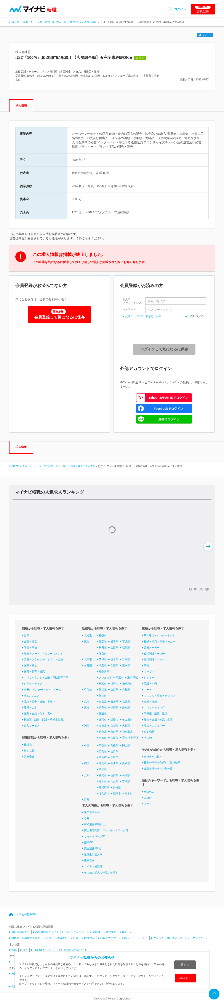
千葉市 (119, 677)
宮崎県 (126, 781)
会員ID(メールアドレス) (132, 301)
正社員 (28, 744)
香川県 (114, 763)
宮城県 (126, 641)
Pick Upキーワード (44, 949)
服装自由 (89, 860)
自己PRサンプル (74, 931)
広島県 (103, 751)
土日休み (149, 791)
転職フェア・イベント (135, 938)
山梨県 (114, 689)
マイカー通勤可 (93, 866)
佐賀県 (114, 775)
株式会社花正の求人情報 (83, 22)
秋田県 (103, 647)
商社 (146, 665)
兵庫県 (103, 731)
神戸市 (135, 737)
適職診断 (62, 938)
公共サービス (32, 725)
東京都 (126, 665)
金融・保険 (150, 701)
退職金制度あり (93, 854)
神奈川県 (104, 671)
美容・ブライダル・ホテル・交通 (43, 659)
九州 (86, 775)
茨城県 (103, 659)
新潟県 (103, 689)
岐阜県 (103, 707)
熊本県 (103, 781)
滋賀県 (103, 725)
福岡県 (103, 775)
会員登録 (203, 9)
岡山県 (126, 745)
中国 (86, 745)
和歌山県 (127, 731)
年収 (48, 938)
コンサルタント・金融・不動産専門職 (46, 677)
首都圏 (88, 665)
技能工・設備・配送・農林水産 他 (44, 719)
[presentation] (165, 331)
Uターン (127, 931)
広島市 (114, 757)
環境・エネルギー (154, 725)
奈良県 (114, 731)
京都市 (103, 737)
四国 (86, 763)
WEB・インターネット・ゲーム (42, 689)
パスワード (129, 309)
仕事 (75, 938)
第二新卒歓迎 (92, 812)
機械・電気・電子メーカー (159, 641)
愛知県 (126, 707)
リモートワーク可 (94, 836)
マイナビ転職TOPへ (25, 914)
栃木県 (114, 659)
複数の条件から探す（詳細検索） (163, 762)
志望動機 (95, 931)
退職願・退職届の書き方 (25, 938)
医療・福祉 (30, 665)
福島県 (126, 647)
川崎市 (114, 683)
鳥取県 (103, 745)
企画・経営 (30, 641)
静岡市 (103, 719)
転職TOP (14, 22)
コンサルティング (154, 707)
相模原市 (127, 683)
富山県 (103, 701)
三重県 (103, 713)
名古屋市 (127, 719)
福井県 (126, 701)
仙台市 (103, 653)
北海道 (88, 635)
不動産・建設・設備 (155, 713)
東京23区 (132, 677)
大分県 (114, 781)
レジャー (149, 677)
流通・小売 (150, 683)
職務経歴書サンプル (47, 931)
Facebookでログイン (168, 408)
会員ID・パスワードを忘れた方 (143, 316)
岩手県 (114, 641)
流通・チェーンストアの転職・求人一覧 (44, 22)
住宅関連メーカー (154, 653)
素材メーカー (152, 647)
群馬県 (126, 659)
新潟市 (103, 695)
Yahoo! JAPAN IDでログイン (169, 397)
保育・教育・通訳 (34, 671)
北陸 (86, 701)
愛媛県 (126, 763)
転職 (14, 949)
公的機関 (149, 731)
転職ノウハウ (108, 938)
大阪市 (114, 737)
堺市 (124, 737)
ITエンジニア (31, 695)
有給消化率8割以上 (95, 824)
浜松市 (114, 719)
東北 (86, 641)
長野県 (126, 689)
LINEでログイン (168, 419)
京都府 (114, 725)
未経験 (148, 797)
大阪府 (126, 725)
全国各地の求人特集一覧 (158, 768)
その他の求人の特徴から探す (101, 872)
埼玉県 (103, 665)
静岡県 (114, 707)
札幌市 (103, 635)
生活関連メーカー (154, 659)
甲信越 (88, 689)
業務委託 (29, 756)
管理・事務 (30, 647)
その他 (148, 737)
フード (148, 689)
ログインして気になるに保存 (164, 349)
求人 (25, 949)
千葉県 (114, 665)
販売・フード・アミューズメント (43, 653)
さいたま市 (105, 677)
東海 (86, 707)
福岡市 (117, 793)
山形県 (114, 647)
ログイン (180, 9)
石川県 (114, 701)
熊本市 (129, 793)
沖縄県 (117, 787)
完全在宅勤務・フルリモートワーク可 (106, 830)
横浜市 (103, 683)
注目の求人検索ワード (74, 949)
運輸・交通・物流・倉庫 (158, 719)
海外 (86, 799)
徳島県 (103, 763)
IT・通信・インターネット (159, 635)
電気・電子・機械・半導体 (39, 701)
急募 (86, 818)
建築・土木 (30, 707)
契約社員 (29, 750)
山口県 (114, 751)
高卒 (146, 803)
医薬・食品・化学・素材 (38, 713)
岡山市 (103, 757)
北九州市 (104, 793)
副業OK (88, 842)
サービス (149, 671)
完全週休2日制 (92, 848)
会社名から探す (153, 756)
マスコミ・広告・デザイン (159, 695)
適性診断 (111, 931)
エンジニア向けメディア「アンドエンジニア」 (181, 938)
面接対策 (89, 938)
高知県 (103, 769)
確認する (185, 978)
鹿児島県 (104, 787)
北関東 (88, 659)
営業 (26, 635)
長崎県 (126, 775)
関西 (86, 725)
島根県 (114, 745)
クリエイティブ (33, 683)
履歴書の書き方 (20, 931)
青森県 (103, 641)
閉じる (185, 964)
